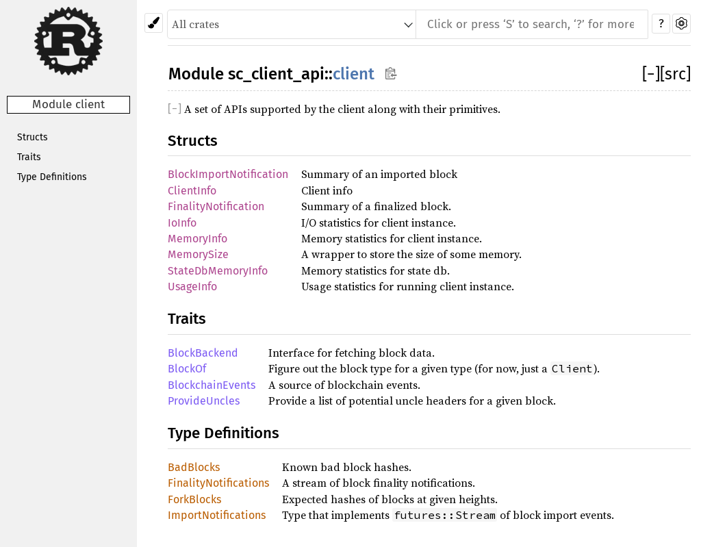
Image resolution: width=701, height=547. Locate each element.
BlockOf (187, 368)
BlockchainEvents (211, 385)
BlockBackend (203, 352)
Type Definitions (52, 177)
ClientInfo (192, 190)
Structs (32, 137)
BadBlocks (194, 467)
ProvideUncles (204, 400)
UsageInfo (192, 286)
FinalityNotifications (218, 482)
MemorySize (198, 254)
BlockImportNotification (228, 174)
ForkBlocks (194, 499)
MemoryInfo (197, 238)
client (353, 74)
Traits (29, 157)
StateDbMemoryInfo (218, 270)
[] (651, 74)
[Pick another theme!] (153, 23)
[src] (675, 74)
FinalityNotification (216, 206)
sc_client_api (276, 74)
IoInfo (182, 222)
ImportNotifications (217, 515)
